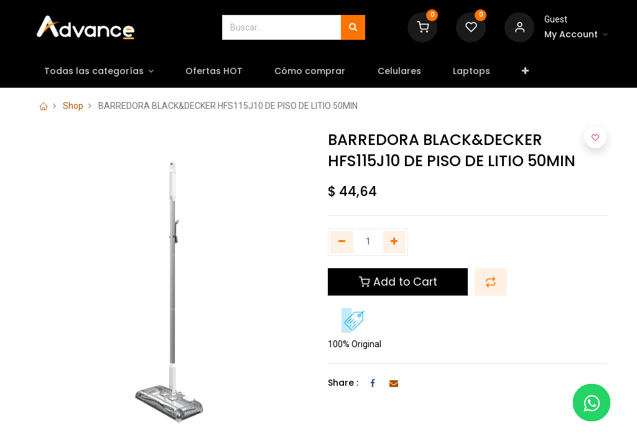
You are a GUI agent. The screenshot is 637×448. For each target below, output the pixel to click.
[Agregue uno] (394, 242)
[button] (527, 71)
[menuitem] (215, 71)
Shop (73, 106)
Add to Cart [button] (398, 281)
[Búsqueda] (353, 27)
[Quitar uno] (341, 242)
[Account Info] (576, 35)
